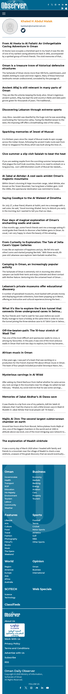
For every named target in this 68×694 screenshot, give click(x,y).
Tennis (35, 523)
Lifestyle (8, 520)
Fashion (8, 536)
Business (37, 570)
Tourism (8, 499)
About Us (10, 621)
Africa (7, 579)
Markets (36, 480)
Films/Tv (8, 542)
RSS (7, 662)
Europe (8, 573)
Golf (34, 536)
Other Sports (39, 542)
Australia (9, 582)
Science (8, 594)
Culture (8, 526)
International (39, 573)
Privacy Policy (12, 643)
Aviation (36, 489)
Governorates (11, 477)
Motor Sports (39, 529)
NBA (35, 539)
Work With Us (12, 639)
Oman (35, 567)
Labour (8, 502)
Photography (11, 539)
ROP (7, 486)
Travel (7, 533)
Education (9, 489)
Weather (9, 508)
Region (8, 567)
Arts (6, 523)
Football (36, 520)
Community (10, 505)
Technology (10, 597)
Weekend (9, 554)
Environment (11, 495)
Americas (9, 570)
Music (7, 548)
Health (8, 480)
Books (8, 545)
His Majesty (10, 492)
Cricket (36, 526)
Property (37, 495)
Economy (37, 477)
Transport (9, 483)
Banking (36, 483)
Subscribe (10, 657)
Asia (6, 576)
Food (7, 529)
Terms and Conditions (17, 648)
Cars (35, 492)
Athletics (37, 533)
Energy (36, 486)
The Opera (9, 551)
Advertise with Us (14, 653)
